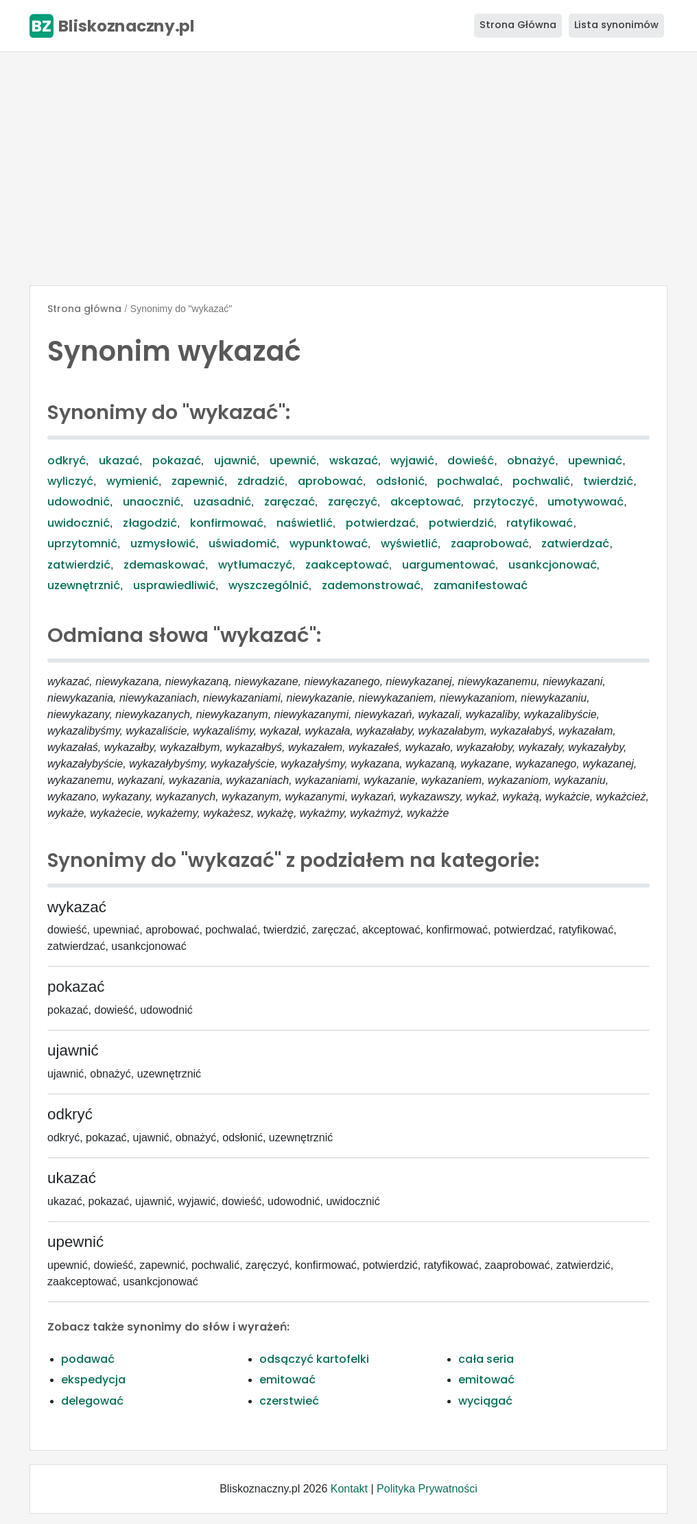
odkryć (66, 460)
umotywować (585, 502)
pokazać (176, 460)
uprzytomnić (82, 543)
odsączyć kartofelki (314, 1359)
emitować (287, 1380)
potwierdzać (381, 523)
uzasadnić (222, 502)
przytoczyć (503, 502)
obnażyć (531, 460)
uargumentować (448, 565)
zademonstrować (371, 585)
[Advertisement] (348, 169)
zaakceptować (347, 565)
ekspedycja (93, 1380)
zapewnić (198, 481)
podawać (88, 1359)
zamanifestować (481, 585)
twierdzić (608, 481)
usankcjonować (552, 565)
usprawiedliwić (174, 585)
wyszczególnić (268, 585)
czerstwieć (289, 1401)
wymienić (132, 481)
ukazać (119, 460)
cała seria (486, 1359)
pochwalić (541, 481)
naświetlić (304, 523)
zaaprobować (490, 543)
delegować (92, 1401)
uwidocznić (78, 523)
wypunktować (329, 543)
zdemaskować (164, 565)
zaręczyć (352, 502)
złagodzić (150, 523)
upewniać (595, 460)
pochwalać (468, 481)
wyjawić (412, 460)
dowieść (470, 460)
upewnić (293, 460)
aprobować (330, 481)
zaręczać (289, 502)
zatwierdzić (78, 565)
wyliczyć (70, 481)
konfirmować (226, 523)
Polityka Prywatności (427, 1489)
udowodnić (78, 502)
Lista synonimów (616, 25)
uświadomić (242, 543)
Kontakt (349, 1489)
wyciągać (485, 1401)
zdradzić (261, 481)
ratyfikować (539, 523)
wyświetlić (409, 543)
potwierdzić (461, 523)
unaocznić (151, 502)
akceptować (425, 502)
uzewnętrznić (83, 585)
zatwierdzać (575, 543)
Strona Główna (518, 25)
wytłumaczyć (255, 565)
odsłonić (400, 481)
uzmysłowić (163, 543)
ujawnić (235, 460)
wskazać (353, 460)
